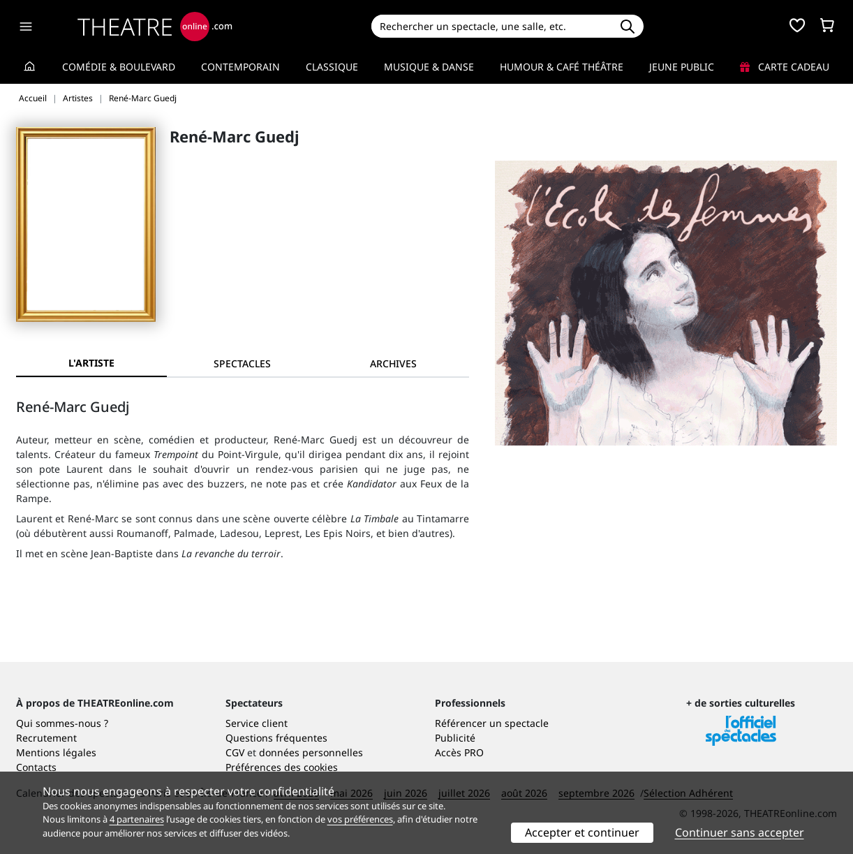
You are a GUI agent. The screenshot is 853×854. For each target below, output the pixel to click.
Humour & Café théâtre (561, 66)
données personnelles (311, 752)
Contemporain (240, 66)
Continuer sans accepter (739, 832)
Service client (256, 723)
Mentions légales (56, 752)
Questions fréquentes (276, 737)
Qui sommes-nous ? (62, 723)
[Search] (491, 26)
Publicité (455, 737)
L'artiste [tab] (91, 362)
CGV (234, 752)
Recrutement (46, 737)
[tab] (242, 363)
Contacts (36, 767)
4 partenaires (137, 819)
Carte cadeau (784, 66)
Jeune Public (681, 66)
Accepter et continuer (582, 832)
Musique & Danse (429, 66)
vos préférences (360, 819)
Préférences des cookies (281, 767)
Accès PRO (459, 752)
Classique (332, 66)
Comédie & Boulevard (118, 66)
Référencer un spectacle (492, 723)
